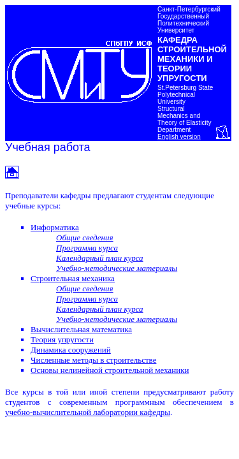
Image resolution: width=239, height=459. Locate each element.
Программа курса (87, 247)
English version (179, 136)
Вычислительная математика (81, 329)
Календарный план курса (99, 258)
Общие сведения (84, 237)
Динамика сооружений (71, 349)
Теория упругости (62, 339)
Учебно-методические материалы (116, 268)
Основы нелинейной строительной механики (110, 370)
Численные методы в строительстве (93, 360)
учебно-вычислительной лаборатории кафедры (87, 412)
